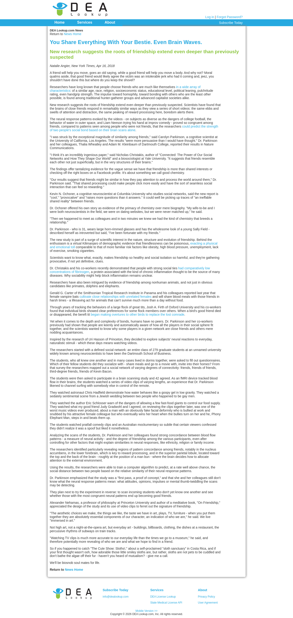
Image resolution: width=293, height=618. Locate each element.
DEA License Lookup (163, 596)
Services (84, 22)
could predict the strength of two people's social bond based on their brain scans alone (134, 128)
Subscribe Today (231, 23)
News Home (72, 34)
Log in (209, 17)
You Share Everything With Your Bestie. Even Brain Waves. (126, 42)
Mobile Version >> (146, 610)
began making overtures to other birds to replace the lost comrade (137, 314)
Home (59, 22)
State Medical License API (166, 602)
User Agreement (208, 602)
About (110, 22)
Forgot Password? (230, 17)
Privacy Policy (206, 596)
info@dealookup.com (116, 596)
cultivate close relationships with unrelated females (115, 296)
